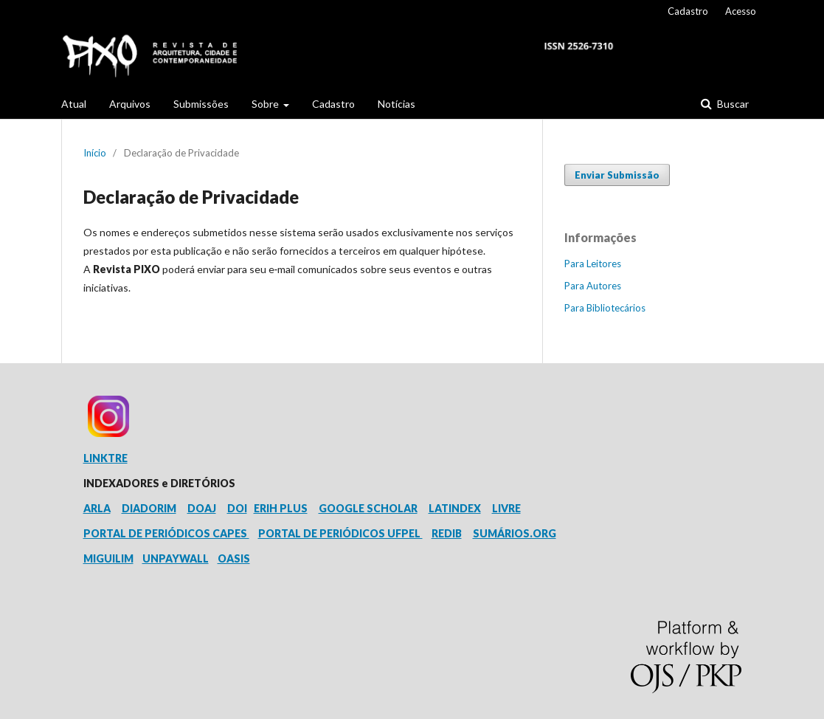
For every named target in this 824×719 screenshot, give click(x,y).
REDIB (447, 533)
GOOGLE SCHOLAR (368, 508)
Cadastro (333, 103)
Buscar (732, 103)
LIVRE (506, 508)
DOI (237, 508)
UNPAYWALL (175, 558)
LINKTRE (105, 458)
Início (94, 153)
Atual (73, 103)
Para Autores (592, 286)
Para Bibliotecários (604, 308)
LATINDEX (455, 508)
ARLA (97, 508)
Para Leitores (592, 263)
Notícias (396, 103)
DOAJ (201, 508)
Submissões (201, 103)
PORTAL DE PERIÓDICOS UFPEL (340, 533)
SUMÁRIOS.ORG (514, 533)
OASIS (234, 558)
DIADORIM (149, 508)
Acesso (740, 11)
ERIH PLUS (281, 508)
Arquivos (129, 103)
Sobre (266, 103)
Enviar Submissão (617, 175)
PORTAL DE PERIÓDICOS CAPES (166, 533)
